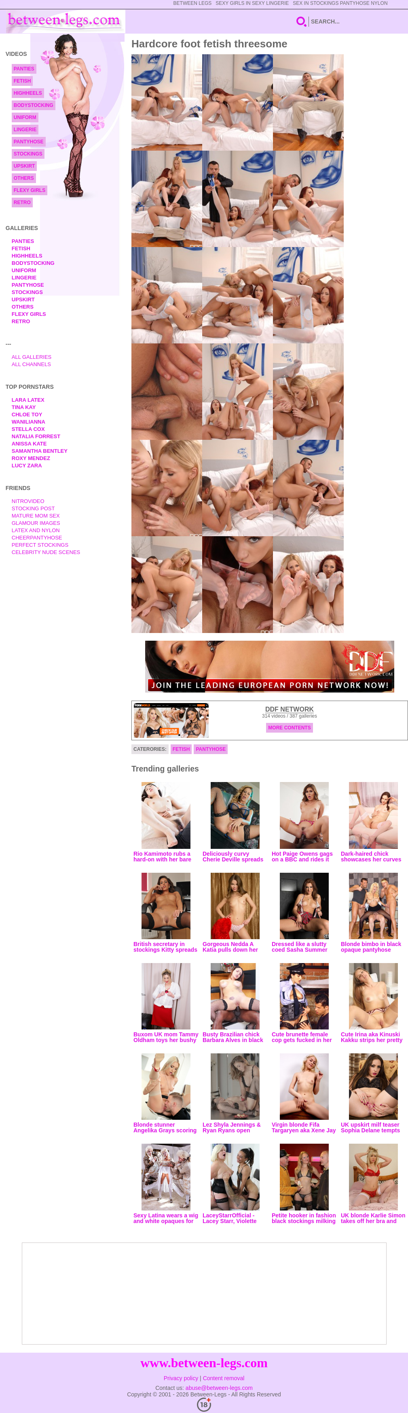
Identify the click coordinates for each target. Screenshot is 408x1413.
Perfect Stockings (40, 545)
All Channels (31, 364)
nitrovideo (28, 501)
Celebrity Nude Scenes (46, 552)
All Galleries (32, 357)
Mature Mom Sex (36, 516)
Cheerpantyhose (37, 538)
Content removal (224, 1378)
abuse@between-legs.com (219, 1388)
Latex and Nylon (36, 530)
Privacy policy (181, 1378)
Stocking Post (33, 508)
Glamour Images (36, 523)
